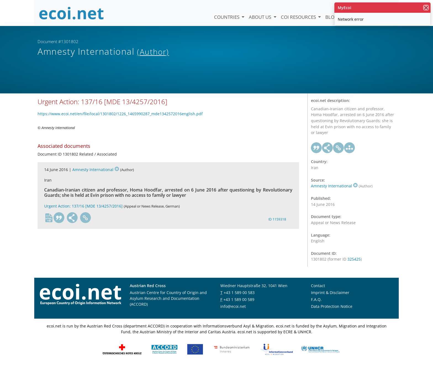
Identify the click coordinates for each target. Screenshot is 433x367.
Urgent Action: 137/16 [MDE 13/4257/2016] (83, 206)
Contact (318, 286)
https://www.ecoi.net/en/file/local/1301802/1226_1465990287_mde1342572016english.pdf (120, 114)
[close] (426, 8)
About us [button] (260, 17)
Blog (331, 17)
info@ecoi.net (233, 306)
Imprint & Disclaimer (330, 292)
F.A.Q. (316, 299)
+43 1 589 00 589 (238, 299)
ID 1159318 (277, 219)
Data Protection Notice (331, 306)
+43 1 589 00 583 (239, 292)
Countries (227, 17)
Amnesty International (95, 169)
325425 (354, 259)
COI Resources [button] (299, 17)
